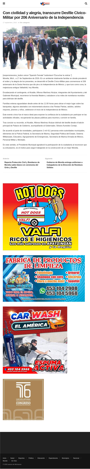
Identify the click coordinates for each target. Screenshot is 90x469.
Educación (41, 458)
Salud (12, 458)
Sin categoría (25, 22)
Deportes (21, 458)
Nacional (76, 458)
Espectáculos (53, 458)
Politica (31, 458)
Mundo (5, 461)
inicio (4, 458)
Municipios (65, 458)
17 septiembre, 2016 (10, 22)
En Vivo (14, 461)
